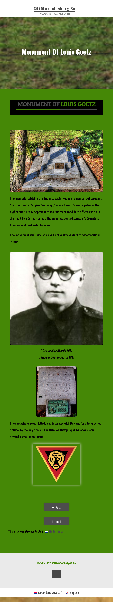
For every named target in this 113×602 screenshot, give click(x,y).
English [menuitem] (74, 593)
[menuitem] (54, 531)
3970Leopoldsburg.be (54, 8)
